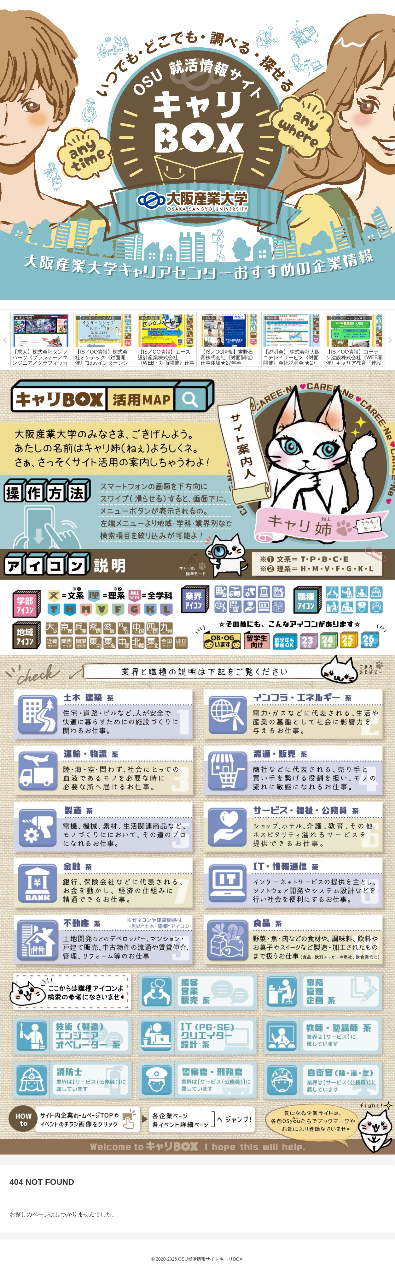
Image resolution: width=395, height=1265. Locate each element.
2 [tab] (131, 374)
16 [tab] (264, 374)
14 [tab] (245, 374)
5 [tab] (160, 374)
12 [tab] (226, 374)
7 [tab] (179, 374)
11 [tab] (216, 374)
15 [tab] (254, 374)
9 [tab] (198, 374)
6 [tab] (169, 374)
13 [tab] (235, 374)
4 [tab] (150, 374)
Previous (5, 340)
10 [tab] (207, 374)
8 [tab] (188, 374)
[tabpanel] (40, 339)
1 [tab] (122, 374)
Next (390, 340)
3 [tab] (141, 374)
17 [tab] (273, 374)
